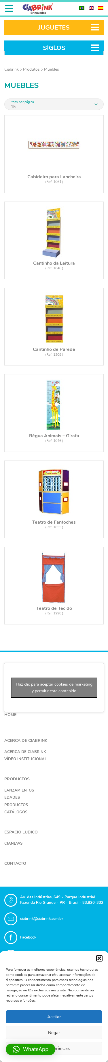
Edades (12, 797)
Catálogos (15, 812)
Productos (17, 779)
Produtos (31, 69)
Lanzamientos (19, 790)
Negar (54, 1033)
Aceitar (54, 1017)
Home (10, 714)
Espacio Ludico (21, 832)
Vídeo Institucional (25, 759)
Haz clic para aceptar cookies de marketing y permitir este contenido (54, 688)
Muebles (51, 69)
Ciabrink (11, 69)
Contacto (15, 863)
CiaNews (13, 843)
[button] (99, 958)
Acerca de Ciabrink (25, 740)
